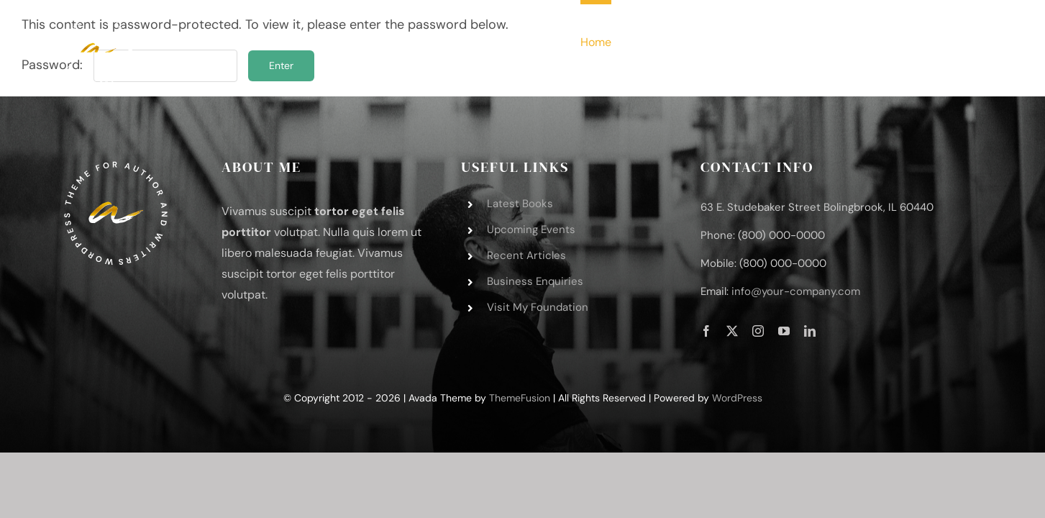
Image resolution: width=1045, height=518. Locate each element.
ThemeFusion (519, 397)
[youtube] (784, 331)
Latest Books (520, 203)
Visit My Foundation (537, 307)
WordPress (737, 397)
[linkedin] (810, 331)
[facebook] (706, 331)
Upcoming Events (531, 229)
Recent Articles (526, 255)
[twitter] (732, 331)
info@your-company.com (795, 291)
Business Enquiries (535, 281)
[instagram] (758, 331)
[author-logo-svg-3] (98, 20)
